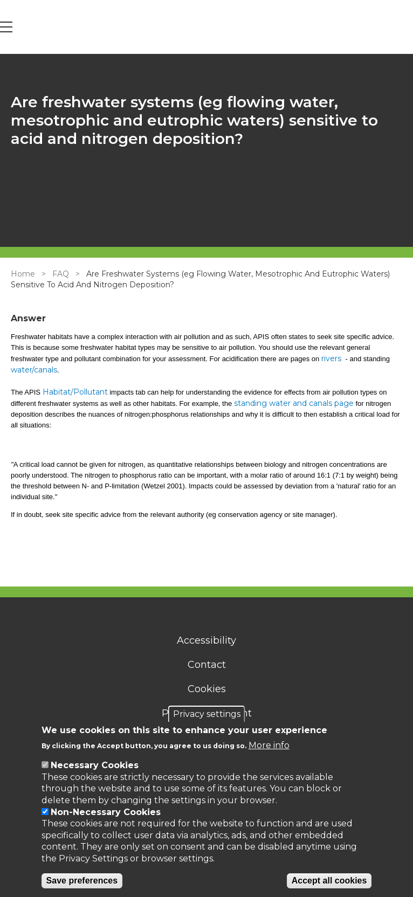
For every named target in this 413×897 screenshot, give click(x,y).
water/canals (34, 370)
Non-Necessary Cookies (106, 812)
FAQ (60, 274)
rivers (332, 358)
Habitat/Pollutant (75, 392)
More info (269, 745)
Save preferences (82, 880)
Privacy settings (206, 714)
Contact (207, 665)
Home (23, 274)
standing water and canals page (294, 403)
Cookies (207, 689)
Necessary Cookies (95, 765)
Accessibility (206, 640)
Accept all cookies (329, 880)
